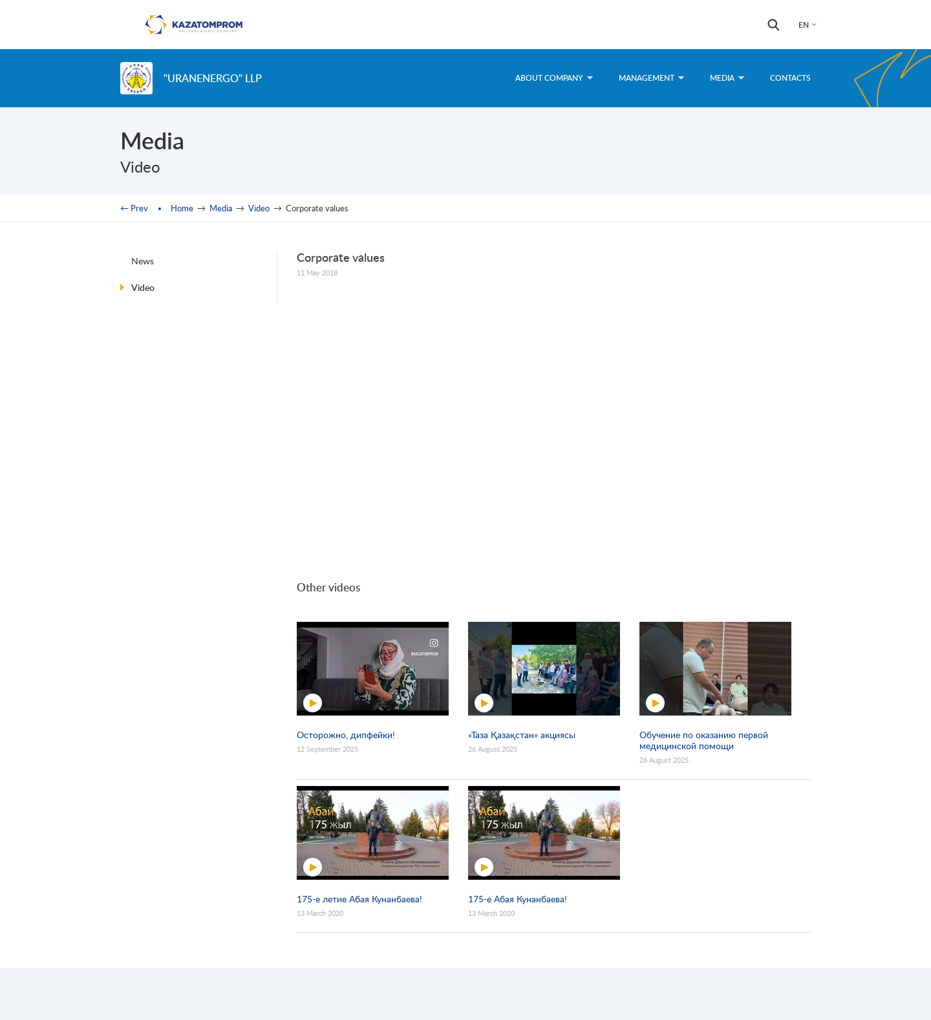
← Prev (134, 208)
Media (727, 78)
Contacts (790, 78)
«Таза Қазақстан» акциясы (521, 734)
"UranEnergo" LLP (213, 78)
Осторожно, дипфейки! (346, 734)
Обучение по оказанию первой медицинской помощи (703, 740)
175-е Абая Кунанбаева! (517, 898)
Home (182, 208)
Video (259, 208)
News (142, 260)
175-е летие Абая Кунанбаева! (359, 898)
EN (803, 25)
